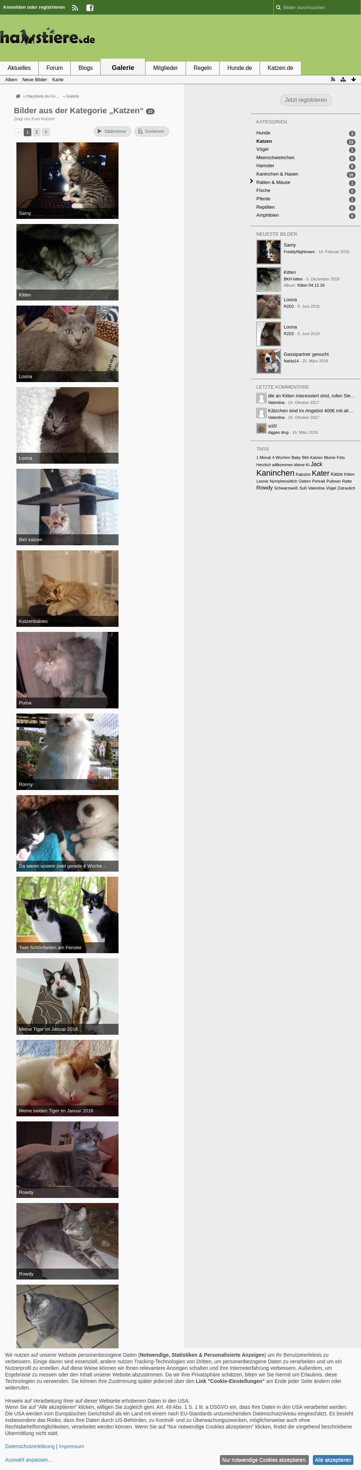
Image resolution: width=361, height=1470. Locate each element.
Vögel (262, 149)
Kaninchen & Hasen (277, 174)
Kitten (290, 272)
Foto (341, 457)
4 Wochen (281, 457)
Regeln (202, 68)
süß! (272, 426)
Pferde (263, 198)
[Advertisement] (228, 37)
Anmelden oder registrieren (34, 7)
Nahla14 (291, 361)
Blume (329, 457)
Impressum (71, 1446)
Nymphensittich (284, 481)
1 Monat (263, 457)
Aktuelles (19, 68)
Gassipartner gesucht (306, 354)
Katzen (264, 141)
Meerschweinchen (275, 157)
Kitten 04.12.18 (310, 285)
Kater (320, 473)
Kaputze (303, 474)
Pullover (333, 481)
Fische (263, 190)
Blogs (85, 68)
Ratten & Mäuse (273, 182)
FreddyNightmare (299, 251)
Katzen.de (280, 68)
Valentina (276, 402)
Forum (54, 68)
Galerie (123, 67)
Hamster (265, 165)
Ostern (305, 481)
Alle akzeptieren (333, 1460)
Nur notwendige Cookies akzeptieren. (264, 1460)
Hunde (263, 132)
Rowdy (264, 488)
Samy (290, 245)
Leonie (262, 481)
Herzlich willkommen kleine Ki (283, 465)
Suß (303, 488)
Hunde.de (239, 68)
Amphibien (267, 215)
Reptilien (265, 207)
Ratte (347, 481)
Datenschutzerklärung (30, 1446)
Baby (296, 457)
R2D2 (289, 306)
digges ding (278, 432)
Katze (337, 474)
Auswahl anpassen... (28, 1460)
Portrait (318, 481)
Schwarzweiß (286, 488)
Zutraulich (347, 488)
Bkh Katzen (312, 457)
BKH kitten (293, 279)
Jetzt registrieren (306, 100)
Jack (316, 464)
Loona (290, 299)
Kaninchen (275, 472)
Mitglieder (165, 68)
